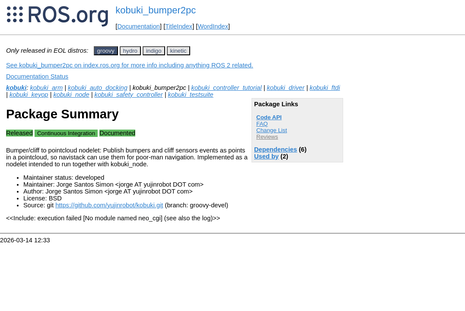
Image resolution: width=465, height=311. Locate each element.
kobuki (16, 87)
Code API (269, 117)
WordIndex (212, 26)
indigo (154, 51)
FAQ (262, 124)
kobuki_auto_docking (97, 87)
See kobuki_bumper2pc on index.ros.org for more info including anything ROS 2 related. (129, 65)
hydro (130, 51)
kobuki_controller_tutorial (226, 87)
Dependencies (275, 149)
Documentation (138, 26)
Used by (266, 156)
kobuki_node (71, 94)
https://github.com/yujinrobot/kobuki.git (109, 205)
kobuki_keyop (29, 94)
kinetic (178, 51)
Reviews (267, 136)
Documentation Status (37, 76)
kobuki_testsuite (190, 94)
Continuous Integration (66, 133)
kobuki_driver (285, 87)
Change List (271, 130)
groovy (106, 51)
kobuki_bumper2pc (155, 10)
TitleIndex (178, 26)
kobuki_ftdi (325, 87)
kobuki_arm (46, 87)
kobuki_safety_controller (129, 94)
